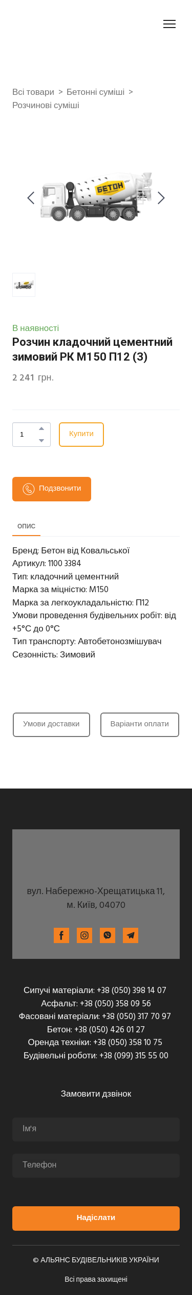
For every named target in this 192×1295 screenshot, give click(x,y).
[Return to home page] (69, 24)
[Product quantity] (29, 434)
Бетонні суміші (95, 92)
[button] (41, 428)
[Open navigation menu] (169, 24)
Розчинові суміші (45, 106)
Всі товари (33, 92)
